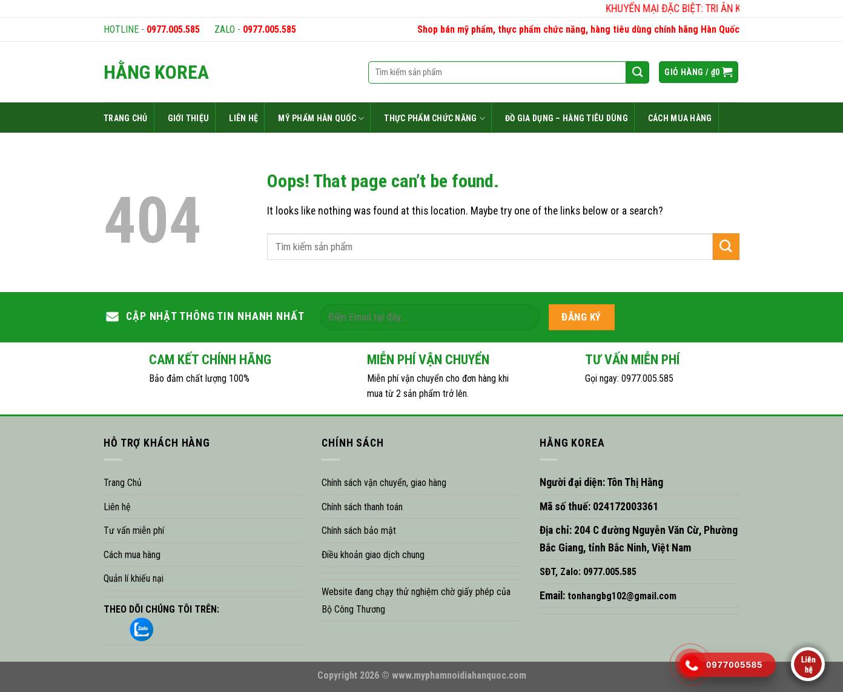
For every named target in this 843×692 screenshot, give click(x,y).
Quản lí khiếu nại (134, 578)
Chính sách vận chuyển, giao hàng (384, 482)
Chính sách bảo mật (359, 530)
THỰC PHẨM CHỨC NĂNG (434, 118)
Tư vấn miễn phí (134, 530)
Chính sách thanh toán (362, 507)
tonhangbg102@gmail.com (620, 596)
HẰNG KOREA (156, 72)
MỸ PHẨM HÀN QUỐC (321, 118)
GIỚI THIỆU (189, 118)
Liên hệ (117, 507)
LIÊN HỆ (243, 118)
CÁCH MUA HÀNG (680, 118)
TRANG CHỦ (126, 118)
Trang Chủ (123, 482)
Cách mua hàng (132, 555)
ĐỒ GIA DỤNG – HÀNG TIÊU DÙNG (566, 118)
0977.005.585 (173, 29)
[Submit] (726, 246)
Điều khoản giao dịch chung (373, 555)
